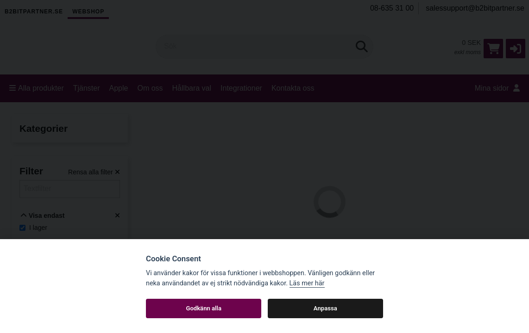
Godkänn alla (203, 308)
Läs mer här (307, 283)
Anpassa (325, 308)
